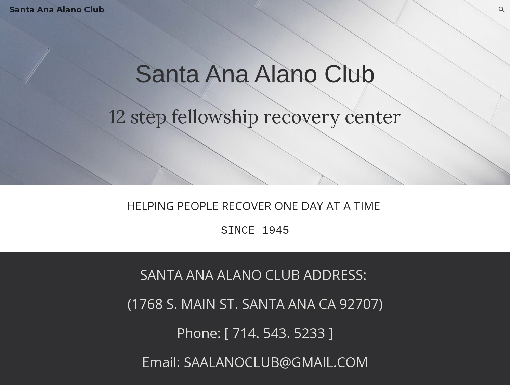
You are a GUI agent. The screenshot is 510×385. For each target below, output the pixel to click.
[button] (502, 9)
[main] (254, 92)
